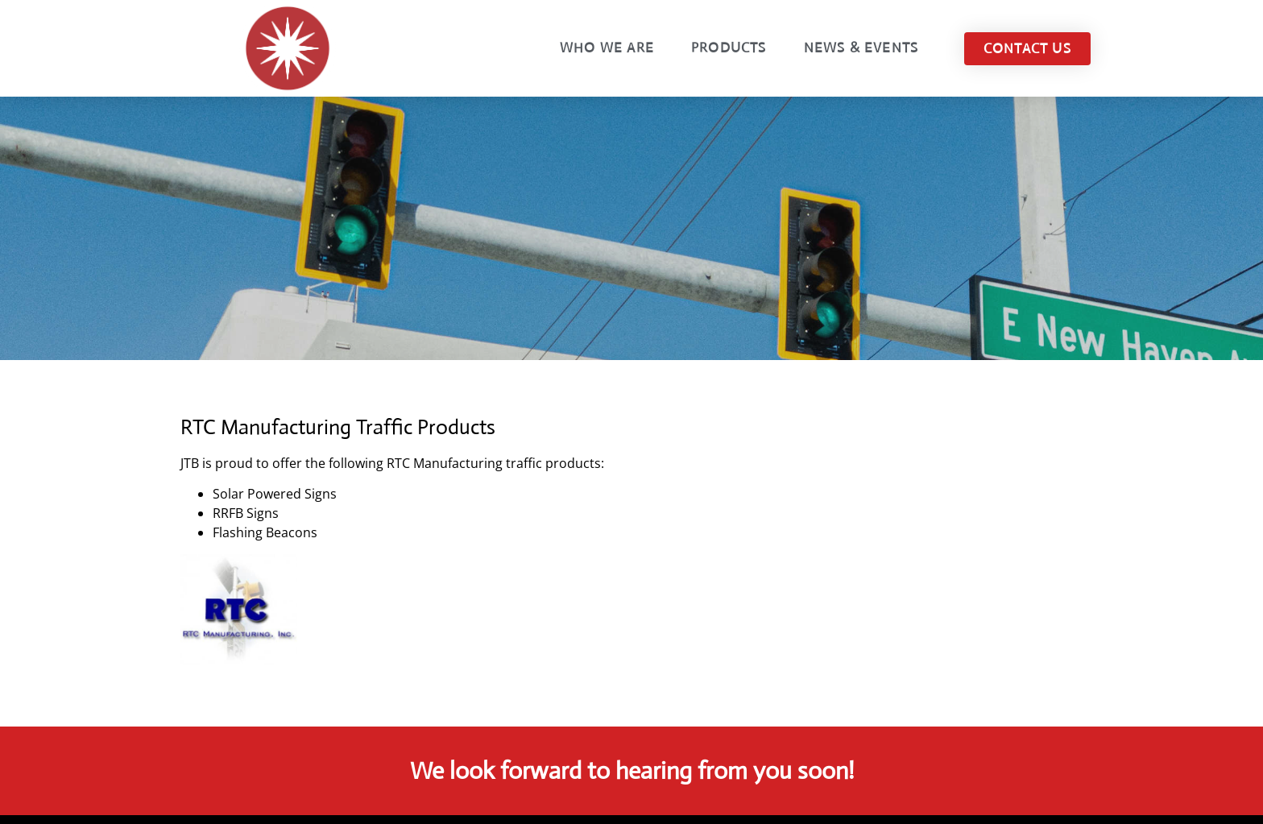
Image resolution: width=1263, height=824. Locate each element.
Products (729, 47)
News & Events (861, 47)
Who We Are (607, 47)
